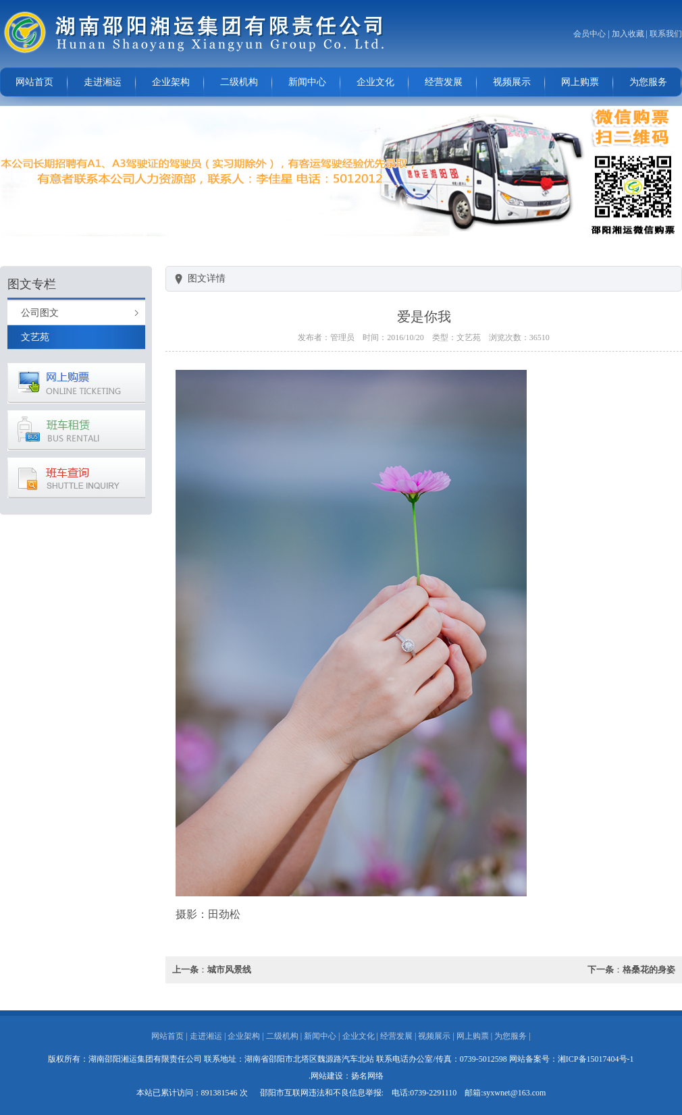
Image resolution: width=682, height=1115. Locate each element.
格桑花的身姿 (649, 969)
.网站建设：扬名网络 (346, 1076)
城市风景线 (229, 969)
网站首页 (34, 82)
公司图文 (40, 313)
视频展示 (512, 82)
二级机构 (239, 82)
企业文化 (375, 82)
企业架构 (171, 82)
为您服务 (648, 82)
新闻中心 (307, 82)
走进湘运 (103, 82)
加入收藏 (628, 33)
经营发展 (444, 82)
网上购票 (580, 82)
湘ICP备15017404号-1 (596, 1059)
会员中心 (589, 33)
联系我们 (666, 33)
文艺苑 (35, 337)
